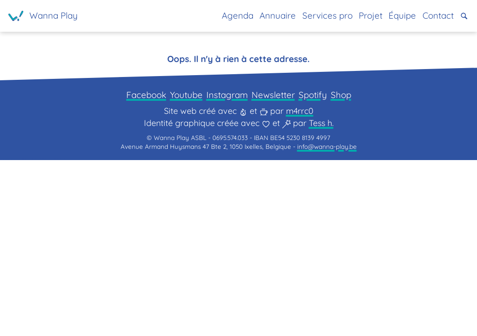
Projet (362, 15)
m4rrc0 (299, 283)
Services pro (316, 15)
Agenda (221, 15)
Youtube (182, 266)
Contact (435, 15)
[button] (464, 16)
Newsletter (275, 266)
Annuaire (264, 15)
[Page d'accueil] (45, 15)
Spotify (318, 266)
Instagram (226, 266)
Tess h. (321, 295)
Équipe (397, 15)
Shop (348, 266)
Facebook (139, 266)
